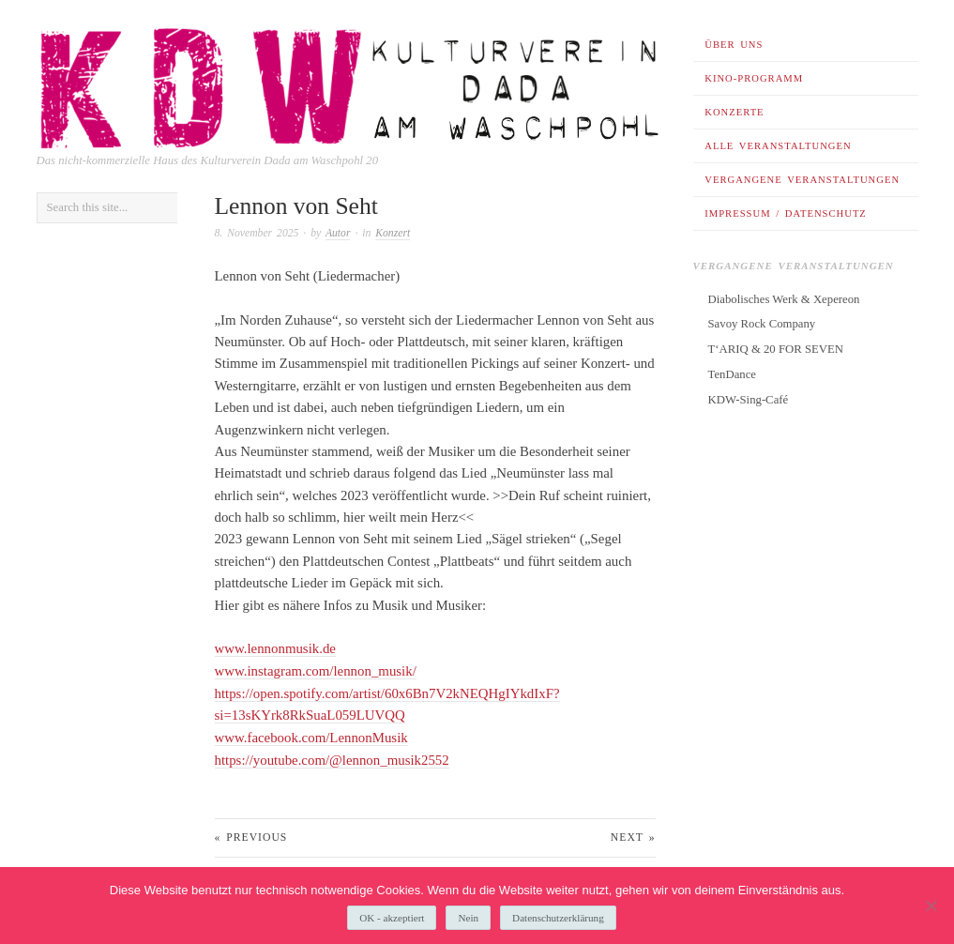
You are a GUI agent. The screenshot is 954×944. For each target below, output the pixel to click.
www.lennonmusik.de (275, 648)
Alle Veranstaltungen (777, 146)
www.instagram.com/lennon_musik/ (315, 670)
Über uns (733, 44)
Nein (468, 917)
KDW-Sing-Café (748, 399)
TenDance (732, 374)
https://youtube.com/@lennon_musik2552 (332, 758)
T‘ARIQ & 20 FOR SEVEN (776, 349)
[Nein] (930, 905)
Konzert (392, 233)
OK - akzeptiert (391, 917)
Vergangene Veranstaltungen (802, 180)
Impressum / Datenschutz (785, 213)
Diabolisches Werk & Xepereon (784, 299)
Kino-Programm (753, 78)
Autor (338, 233)
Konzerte (734, 112)
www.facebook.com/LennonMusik (311, 736)
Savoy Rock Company (762, 323)
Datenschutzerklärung (558, 917)
